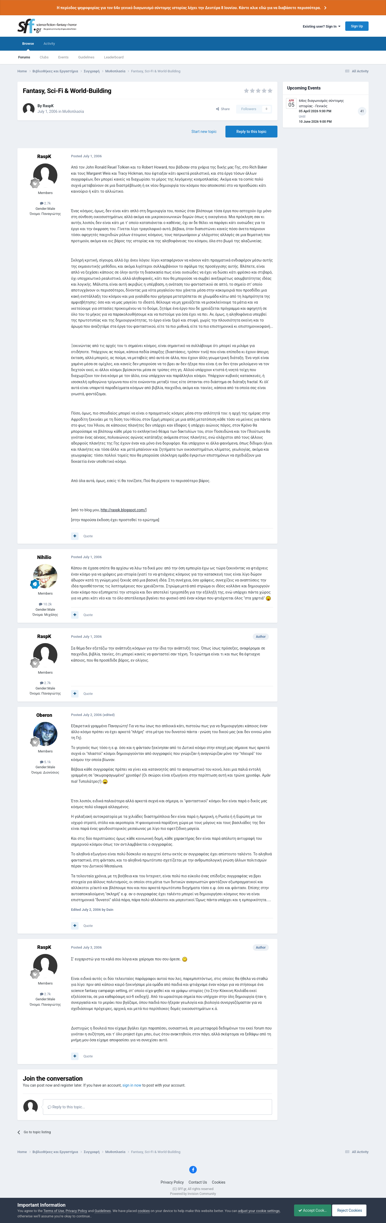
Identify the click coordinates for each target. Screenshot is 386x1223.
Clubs (44, 57)
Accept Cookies (309, 1210)
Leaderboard (114, 57)
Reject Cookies (350, 1210)
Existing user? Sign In (321, 26)
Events (63, 57)
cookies (144, 1211)
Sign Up (357, 26)
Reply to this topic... (66, 1107)
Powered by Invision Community (193, 1194)
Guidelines (86, 57)
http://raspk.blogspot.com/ (123, 510)
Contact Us (198, 1182)
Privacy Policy (172, 1182)
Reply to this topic (251, 131)
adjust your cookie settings (259, 1211)
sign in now (132, 1085)
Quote (88, 536)
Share (223, 109)
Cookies (218, 1182)
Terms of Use (53, 1211)
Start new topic (204, 131)
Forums (24, 57)
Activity (49, 44)
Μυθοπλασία (73, 111)
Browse (28, 46)
